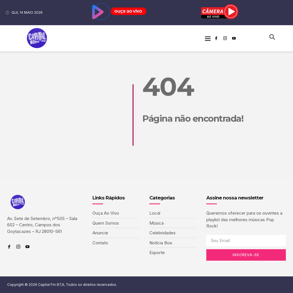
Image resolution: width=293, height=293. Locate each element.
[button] (207, 38)
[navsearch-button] (272, 38)
